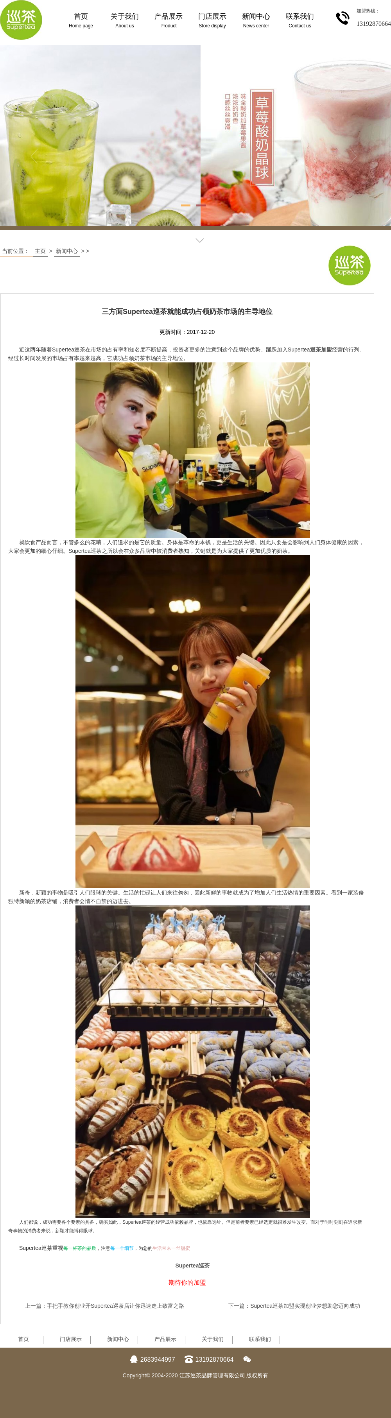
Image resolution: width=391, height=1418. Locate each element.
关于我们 (213, 1339)
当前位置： (16, 251)
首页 (23, 1339)
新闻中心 (67, 251)
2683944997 (152, 1359)
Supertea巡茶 (193, 1265)
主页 (40, 251)
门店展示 (71, 1339)
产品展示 (165, 1339)
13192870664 (209, 1359)
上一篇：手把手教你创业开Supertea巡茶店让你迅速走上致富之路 (104, 1306)
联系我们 (260, 1339)
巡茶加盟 (321, 349)
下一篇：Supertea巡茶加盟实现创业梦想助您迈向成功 (294, 1306)
